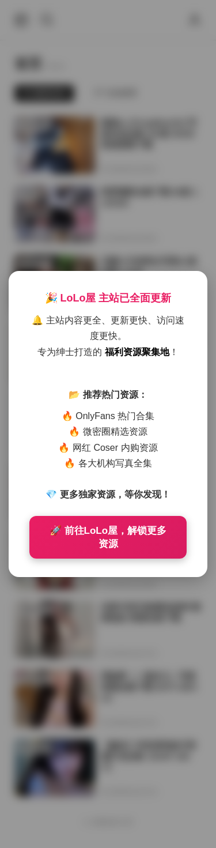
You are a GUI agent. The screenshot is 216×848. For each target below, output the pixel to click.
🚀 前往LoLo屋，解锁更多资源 (108, 537)
